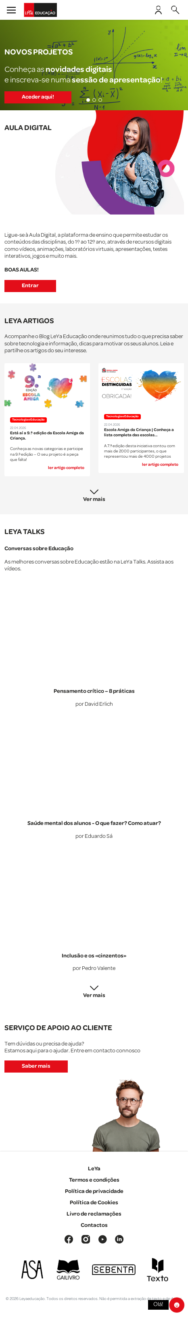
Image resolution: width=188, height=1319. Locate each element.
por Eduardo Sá (94, 836)
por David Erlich (94, 704)
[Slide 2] (94, 100)
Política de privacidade (94, 1191)
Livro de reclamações (94, 1214)
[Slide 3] (100, 100)
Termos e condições (94, 1180)
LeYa (94, 1169)
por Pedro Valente (94, 968)
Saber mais (36, 1066)
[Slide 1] (88, 100)
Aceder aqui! (38, 97)
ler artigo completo (66, 468)
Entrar (30, 285)
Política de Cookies (94, 1202)
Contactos (94, 1225)
